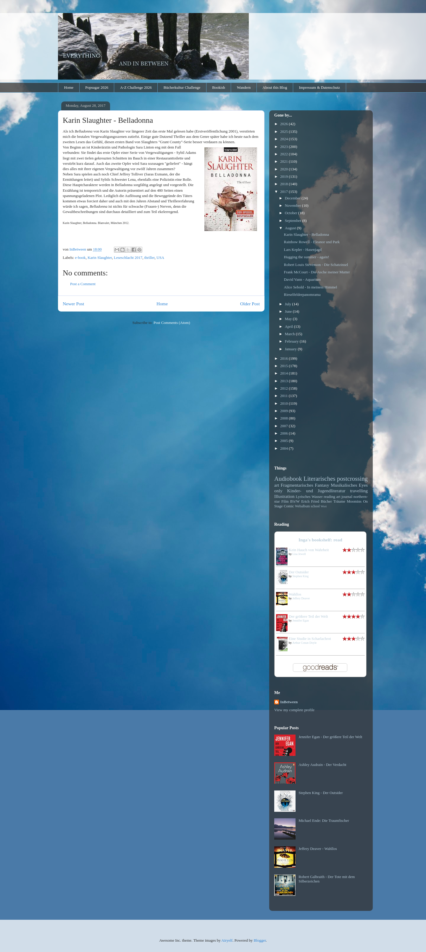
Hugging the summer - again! (306, 257)
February (292, 341)
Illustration (284, 496)
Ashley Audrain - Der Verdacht (322, 764)
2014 (284, 373)
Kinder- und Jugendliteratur (316, 490)
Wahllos (295, 594)
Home (69, 87)
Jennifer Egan (301, 620)
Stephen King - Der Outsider (320, 792)
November (293, 205)
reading (329, 496)
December (293, 198)
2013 (284, 381)
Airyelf (227, 940)
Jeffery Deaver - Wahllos (317, 848)
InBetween (289, 702)
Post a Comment (83, 284)
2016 (284, 358)
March (290, 334)
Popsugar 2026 (96, 87)
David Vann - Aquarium (302, 279)
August (291, 228)
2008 (284, 418)
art (276, 485)
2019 (284, 176)
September (293, 220)
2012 (284, 388)
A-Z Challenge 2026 (136, 87)
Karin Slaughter (100, 257)
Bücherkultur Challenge (182, 87)
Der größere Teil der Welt (308, 616)
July (288, 304)
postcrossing (352, 478)
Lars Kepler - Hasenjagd (302, 249)
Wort (324, 506)
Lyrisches (303, 496)
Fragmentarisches (297, 485)
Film (285, 501)
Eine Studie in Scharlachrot (310, 638)
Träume (339, 501)
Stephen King (301, 576)
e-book (80, 257)
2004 (284, 448)
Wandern (244, 87)
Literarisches (319, 478)
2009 (284, 411)
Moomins (354, 501)
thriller (149, 257)
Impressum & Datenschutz (319, 87)
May (289, 319)
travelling (359, 490)
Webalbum (302, 506)
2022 (284, 154)
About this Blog (274, 87)
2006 (284, 433)
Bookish (218, 87)
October (291, 213)
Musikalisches (344, 485)
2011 (284, 395)
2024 (284, 139)
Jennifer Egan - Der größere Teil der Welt (330, 737)
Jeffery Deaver (301, 598)
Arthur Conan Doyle (304, 642)
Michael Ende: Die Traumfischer (323, 820)
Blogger (260, 940)
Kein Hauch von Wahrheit (309, 550)
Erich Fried (310, 501)
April (289, 326)
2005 (284, 440)
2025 (284, 131)
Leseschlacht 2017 (128, 257)
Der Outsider (299, 572)
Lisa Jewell (299, 554)
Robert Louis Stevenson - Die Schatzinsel (316, 264)
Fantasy (322, 485)
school (315, 506)
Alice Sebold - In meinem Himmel (310, 287)
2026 (284, 124)
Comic (289, 506)
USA (160, 257)
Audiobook (288, 478)
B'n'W (295, 501)
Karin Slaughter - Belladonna (306, 234)
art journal (344, 496)
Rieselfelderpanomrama (302, 294)
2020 (284, 169)
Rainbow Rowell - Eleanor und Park (312, 242)
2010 (284, 403)
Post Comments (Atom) (172, 322)
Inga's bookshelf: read (320, 539)
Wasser (317, 496)
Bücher (326, 501)
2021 (284, 161)
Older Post (250, 303)
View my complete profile (294, 710)
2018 (284, 184)
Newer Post (73, 303)
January (291, 349)
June (289, 311)
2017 (284, 191)
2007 (284, 426)
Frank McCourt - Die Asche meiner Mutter (317, 272)
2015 (284, 366)
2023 (284, 146)
